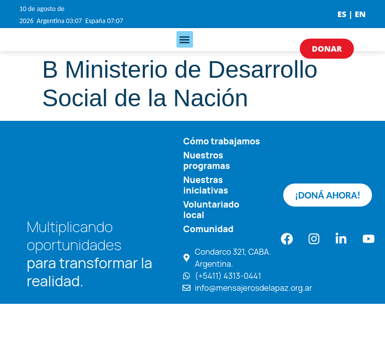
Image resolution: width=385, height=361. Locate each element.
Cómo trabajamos (221, 141)
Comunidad (208, 227)
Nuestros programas (206, 159)
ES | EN (351, 14)
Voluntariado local (211, 208)
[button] (184, 39)
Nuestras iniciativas (205, 183)
